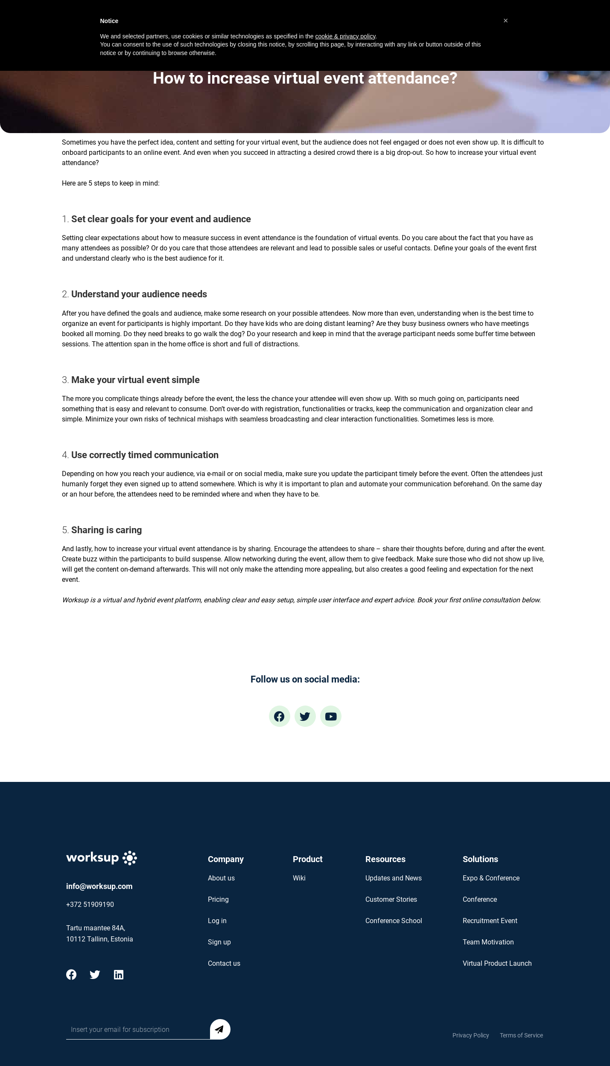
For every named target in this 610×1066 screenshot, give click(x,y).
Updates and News (393, 878)
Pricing (218, 899)
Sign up (219, 942)
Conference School (393, 921)
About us (221, 878)
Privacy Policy (470, 1035)
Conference (480, 899)
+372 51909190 (90, 904)
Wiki (299, 878)
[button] (506, 20)
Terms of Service (521, 1035)
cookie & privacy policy (345, 36)
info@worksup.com (99, 886)
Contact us (224, 963)
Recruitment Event (490, 921)
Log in (217, 921)
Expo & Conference (491, 878)
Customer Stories (391, 899)
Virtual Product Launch (497, 963)
